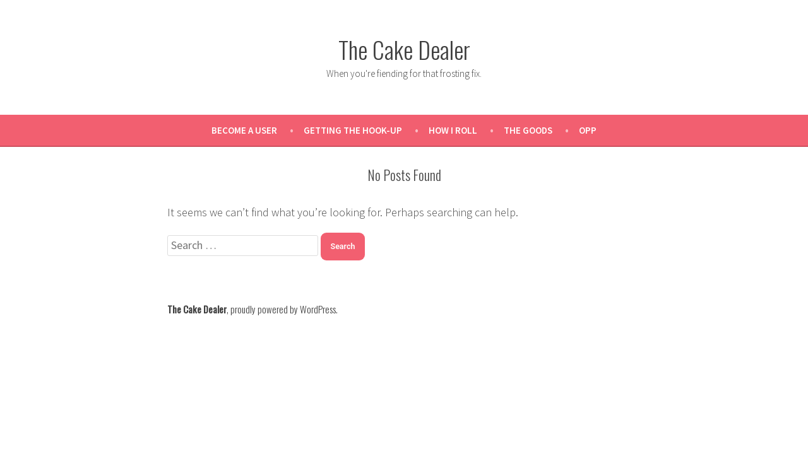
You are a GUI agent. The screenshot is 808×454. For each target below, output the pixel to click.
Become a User (244, 130)
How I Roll (453, 130)
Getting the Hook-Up (353, 130)
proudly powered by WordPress (283, 309)
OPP (588, 130)
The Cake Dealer (404, 49)
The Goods (528, 130)
